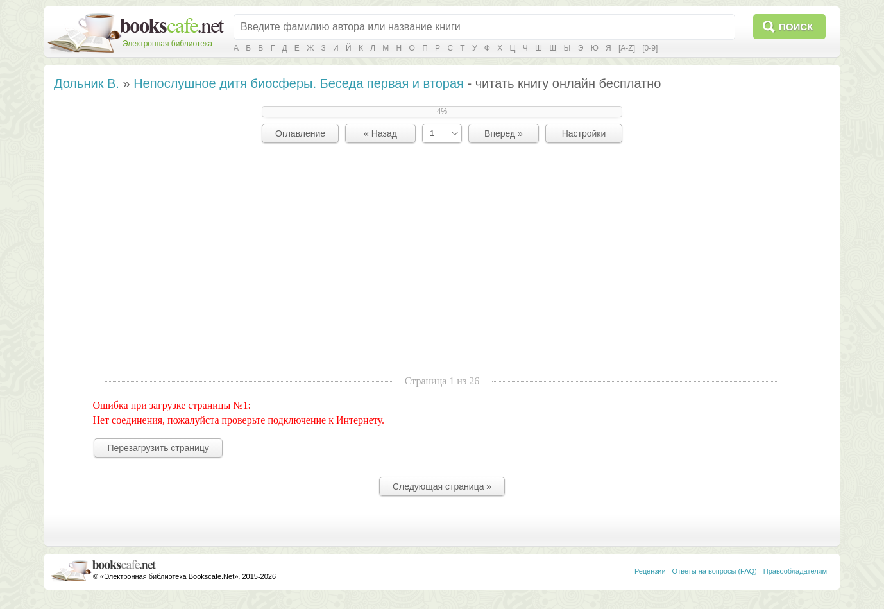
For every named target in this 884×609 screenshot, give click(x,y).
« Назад (380, 133)
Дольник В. (86, 83)
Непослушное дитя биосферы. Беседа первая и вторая (298, 83)
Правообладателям (795, 571)
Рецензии (650, 571)
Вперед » (503, 133)
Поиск (796, 26)
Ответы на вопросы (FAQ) (714, 571)
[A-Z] (626, 48)
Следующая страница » (442, 486)
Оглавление (300, 133)
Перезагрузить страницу (157, 448)
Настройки (584, 133)
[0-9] (650, 48)
